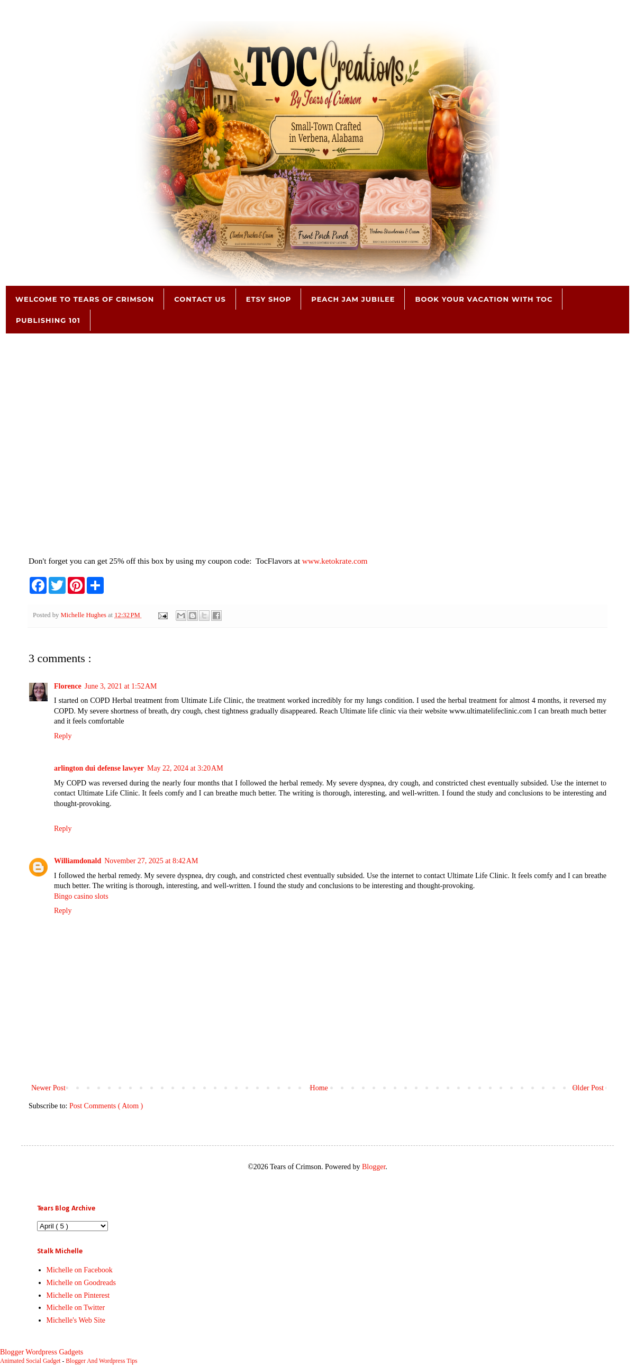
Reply (62, 736)
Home (319, 1088)
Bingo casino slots (81, 896)
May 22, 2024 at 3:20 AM (185, 768)
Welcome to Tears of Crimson (84, 299)
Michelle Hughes (84, 615)
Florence (67, 686)
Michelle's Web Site (76, 1320)
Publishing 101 (48, 320)
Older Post (588, 1088)
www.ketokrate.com (335, 560)
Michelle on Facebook (80, 1270)
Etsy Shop (269, 299)
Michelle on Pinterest (78, 1295)
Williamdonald (77, 861)
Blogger (373, 1167)
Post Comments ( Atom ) (106, 1106)
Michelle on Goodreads (81, 1283)
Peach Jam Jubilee (353, 299)
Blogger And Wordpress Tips (101, 1361)
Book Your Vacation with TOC (483, 299)
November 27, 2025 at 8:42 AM (151, 861)
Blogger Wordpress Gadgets (41, 1352)
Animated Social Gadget (30, 1361)
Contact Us (199, 299)
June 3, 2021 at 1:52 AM (121, 686)
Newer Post (48, 1088)
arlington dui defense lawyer (99, 768)
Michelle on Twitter (76, 1308)
